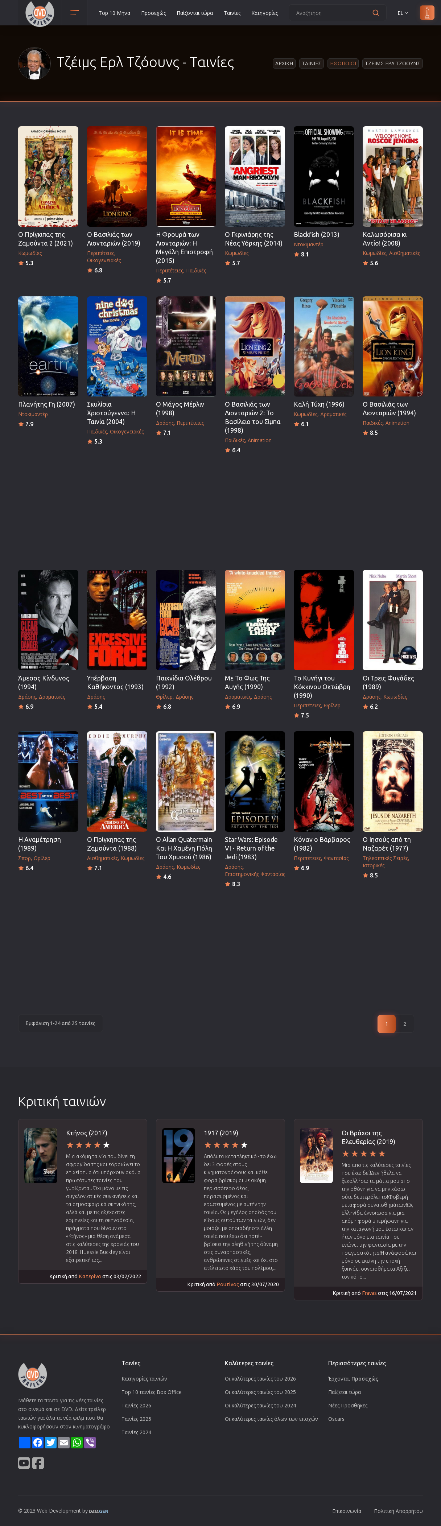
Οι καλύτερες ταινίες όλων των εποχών (271, 1418)
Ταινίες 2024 (136, 1432)
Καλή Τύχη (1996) (319, 404)
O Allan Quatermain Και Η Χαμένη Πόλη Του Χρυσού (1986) (184, 848)
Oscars (336, 1418)
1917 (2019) (221, 1133)
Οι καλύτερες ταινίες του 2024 (260, 1405)
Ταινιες (311, 63)
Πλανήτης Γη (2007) (46, 404)
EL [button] (403, 12)
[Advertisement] (220, 509)
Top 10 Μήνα (114, 12)
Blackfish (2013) (316, 234)
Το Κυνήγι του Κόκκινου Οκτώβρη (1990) (322, 687)
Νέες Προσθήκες (347, 1405)
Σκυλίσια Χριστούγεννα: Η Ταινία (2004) (111, 413)
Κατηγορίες (264, 12)
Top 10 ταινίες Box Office (151, 1392)
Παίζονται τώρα (195, 12)
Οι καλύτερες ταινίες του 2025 (260, 1392)
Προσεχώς (153, 12)
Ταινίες (232, 12)
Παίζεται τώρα (344, 1392)
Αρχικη (284, 63)
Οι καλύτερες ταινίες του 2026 (260, 1378)
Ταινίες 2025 (136, 1418)
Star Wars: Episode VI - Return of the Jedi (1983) (251, 848)
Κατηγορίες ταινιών (144, 1378)
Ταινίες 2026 (136, 1405)
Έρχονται (353, 1378)
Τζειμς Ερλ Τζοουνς (392, 63)
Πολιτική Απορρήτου (398, 1511)
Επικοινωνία (346, 1511)
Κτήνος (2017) (86, 1133)
